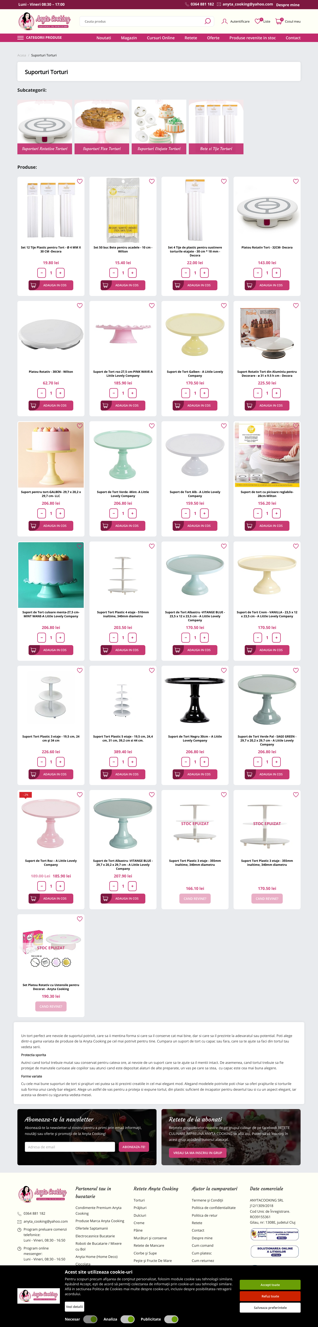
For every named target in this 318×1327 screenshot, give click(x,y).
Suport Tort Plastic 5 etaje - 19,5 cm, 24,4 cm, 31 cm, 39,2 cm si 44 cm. (123, 738)
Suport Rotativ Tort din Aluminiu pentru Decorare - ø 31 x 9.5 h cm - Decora (267, 374)
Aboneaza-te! (133, 1147)
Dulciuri (140, 1215)
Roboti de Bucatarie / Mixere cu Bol (99, 1246)
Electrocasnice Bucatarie (95, 1236)
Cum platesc (202, 1253)
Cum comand (202, 1245)
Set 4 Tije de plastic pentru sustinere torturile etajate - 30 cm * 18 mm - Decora (195, 251)
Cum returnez (203, 1260)
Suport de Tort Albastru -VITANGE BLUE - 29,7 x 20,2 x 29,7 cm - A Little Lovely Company (123, 865)
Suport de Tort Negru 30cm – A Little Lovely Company (195, 738)
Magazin (129, 38)
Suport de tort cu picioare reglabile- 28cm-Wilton (267, 494)
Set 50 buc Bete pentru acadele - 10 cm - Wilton (123, 249)
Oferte (213, 38)
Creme (139, 1223)
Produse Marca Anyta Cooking (100, 1221)
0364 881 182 (31, 1213)
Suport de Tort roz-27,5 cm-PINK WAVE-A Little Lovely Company (123, 374)
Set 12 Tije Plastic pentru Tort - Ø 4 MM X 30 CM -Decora (51, 249)
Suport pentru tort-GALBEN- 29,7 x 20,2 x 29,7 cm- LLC (51, 494)
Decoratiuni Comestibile (95, 1298)
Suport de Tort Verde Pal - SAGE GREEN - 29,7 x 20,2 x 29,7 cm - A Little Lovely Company (267, 740)
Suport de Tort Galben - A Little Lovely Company (195, 374)
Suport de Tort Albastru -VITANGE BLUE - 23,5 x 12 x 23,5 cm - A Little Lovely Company (195, 616)
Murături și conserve (150, 1238)
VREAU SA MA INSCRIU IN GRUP (197, 1153)
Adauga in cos (49, 285)
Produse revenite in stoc (253, 38)
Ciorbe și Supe (145, 1253)
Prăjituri (140, 1207)
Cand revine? (195, 898)
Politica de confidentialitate (214, 1207)
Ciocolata (83, 1264)
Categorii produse (44, 38)
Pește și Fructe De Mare (153, 1260)
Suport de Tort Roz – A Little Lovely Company (51, 863)
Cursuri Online (161, 38)
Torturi (139, 1200)
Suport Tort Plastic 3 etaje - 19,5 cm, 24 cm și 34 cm (51, 738)
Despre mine (202, 1238)
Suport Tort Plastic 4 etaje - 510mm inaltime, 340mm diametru (123, 614)
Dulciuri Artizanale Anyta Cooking (95, 1288)
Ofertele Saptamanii (92, 1228)
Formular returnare (207, 1268)
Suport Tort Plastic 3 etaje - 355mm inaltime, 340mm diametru (195, 863)
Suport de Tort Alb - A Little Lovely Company (195, 494)
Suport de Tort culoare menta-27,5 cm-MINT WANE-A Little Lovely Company (50, 614)
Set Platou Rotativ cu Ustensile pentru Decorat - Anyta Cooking (51, 987)
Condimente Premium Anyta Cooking (98, 1210)
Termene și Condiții (207, 1200)
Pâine (138, 1230)
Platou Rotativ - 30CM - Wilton (51, 372)
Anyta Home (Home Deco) (97, 1256)
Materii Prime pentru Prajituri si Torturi (99, 1275)
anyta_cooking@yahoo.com (42, 1221)
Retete (191, 38)
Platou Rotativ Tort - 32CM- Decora (267, 247)
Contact (293, 38)
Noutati (103, 38)
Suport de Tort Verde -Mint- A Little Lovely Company (123, 494)
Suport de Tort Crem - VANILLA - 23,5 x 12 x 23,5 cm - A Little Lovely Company (267, 614)
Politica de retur (204, 1215)
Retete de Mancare (149, 1245)
